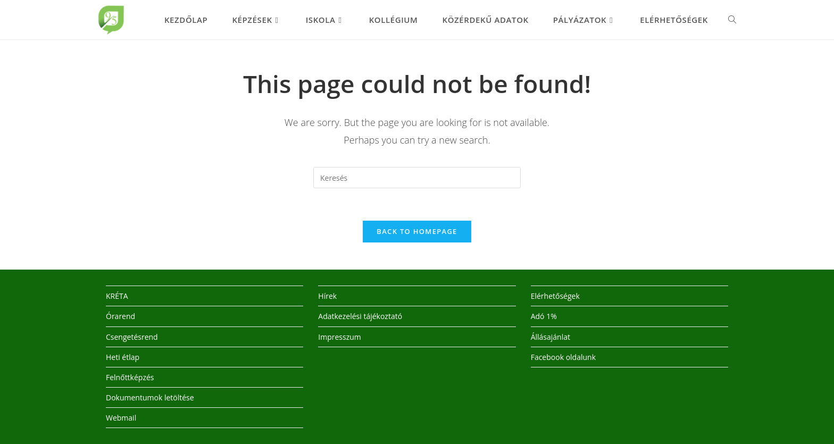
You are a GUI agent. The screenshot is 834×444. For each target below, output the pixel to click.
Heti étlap (122, 357)
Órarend (120, 316)
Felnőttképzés (130, 377)
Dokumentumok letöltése (150, 397)
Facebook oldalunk (563, 357)
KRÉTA (117, 296)
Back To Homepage (417, 231)
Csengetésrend (132, 337)
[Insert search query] (417, 177)
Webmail (121, 418)
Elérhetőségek (555, 296)
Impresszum (339, 337)
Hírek (327, 296)
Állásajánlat (550, 337)
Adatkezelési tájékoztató (360, 316)
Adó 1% (544, 316)
